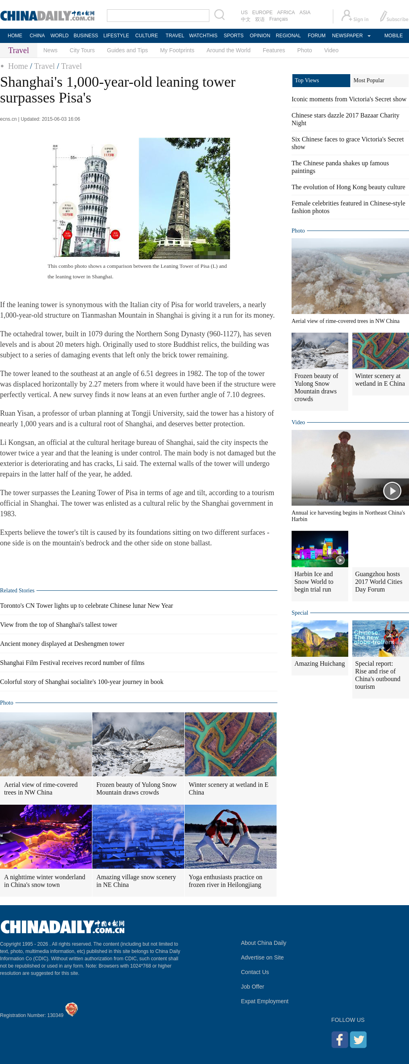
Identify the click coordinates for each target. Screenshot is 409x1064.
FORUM (317, 35)
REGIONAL (288, 35)
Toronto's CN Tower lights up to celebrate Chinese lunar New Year (86, 605)
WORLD (60, 35)
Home (18, 66)
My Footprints (177, 50)
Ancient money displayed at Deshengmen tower (62, 643)
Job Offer (252, 986)
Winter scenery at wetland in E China (228, 788)
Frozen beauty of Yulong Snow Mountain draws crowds (136, 788)
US (244, 12)
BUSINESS (86, 35)
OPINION (260, 35)
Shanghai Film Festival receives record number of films (72, 662)
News (50, 50)
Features (274, 50)
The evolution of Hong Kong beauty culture (348, 187)
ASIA (304, 12)
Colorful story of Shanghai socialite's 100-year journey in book (82, 681)
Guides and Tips (127, 50)
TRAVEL (175, 35)
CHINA (37, 35)
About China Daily (263, 943)
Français (278, 19)
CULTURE (146, 35)
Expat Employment (265, 1001)
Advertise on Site (262, 957)
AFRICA (286, 12)
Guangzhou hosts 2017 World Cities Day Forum (379, 581)
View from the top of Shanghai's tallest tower (58, 624)
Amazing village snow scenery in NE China (136, 881)
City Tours (82, 50)
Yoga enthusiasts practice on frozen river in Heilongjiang (225, 881)
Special (300, 613)
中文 (246, 19)
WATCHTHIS (203, 35)
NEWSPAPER (347, 35)
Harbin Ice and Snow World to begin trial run (313, 581)
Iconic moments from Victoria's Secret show (349, 99)
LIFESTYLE (116, 35)
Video (331, 50)
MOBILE (393, 35)
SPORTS (233, 35)
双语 (260, 19)
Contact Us (255, 972)
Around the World (229, 50)
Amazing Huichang (319, 663)
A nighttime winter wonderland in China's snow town (44, 881)
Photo (304, 50)
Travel (44, 66)
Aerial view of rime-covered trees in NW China (41, 788)
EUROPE (262, 12)
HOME (15, 35)
